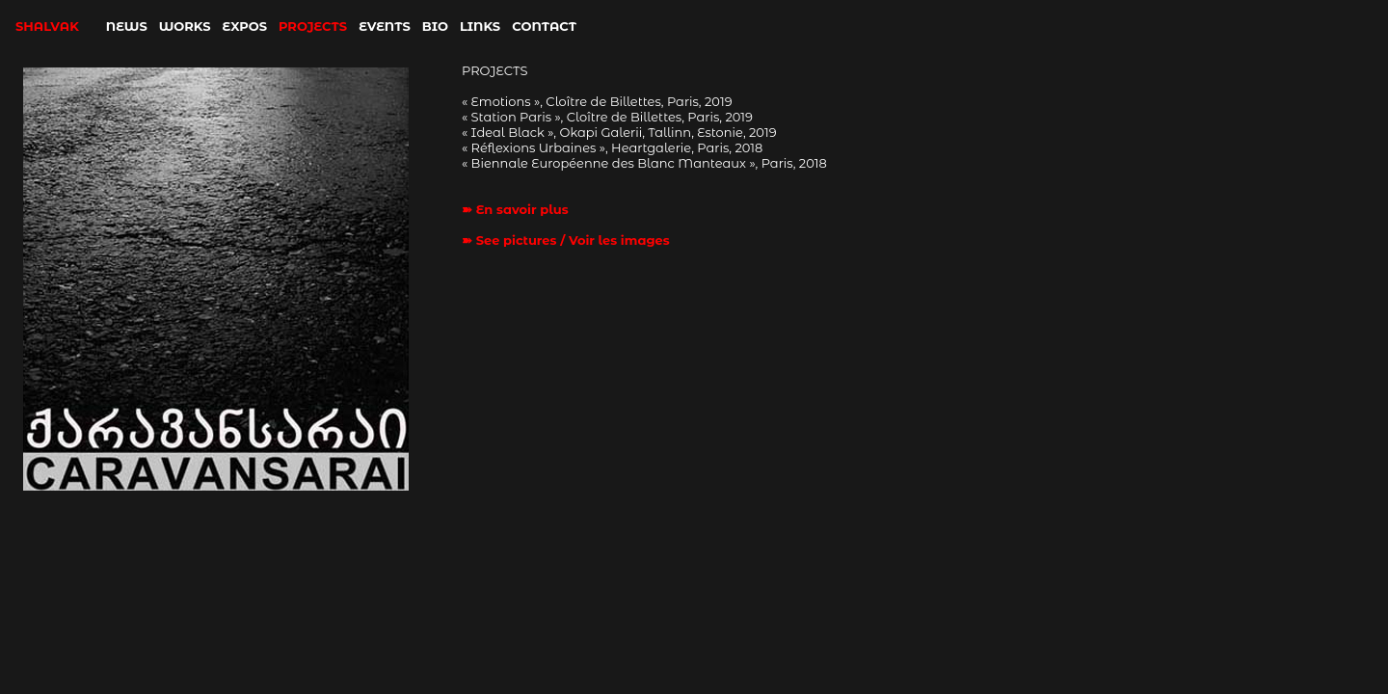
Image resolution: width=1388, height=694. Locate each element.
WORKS (185, 26)
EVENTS (385, 26)
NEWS (126, 26)
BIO (435, 26)
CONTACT (544, 26)
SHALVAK (47, 26)
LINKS (480, 26)
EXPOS (245, 26)
